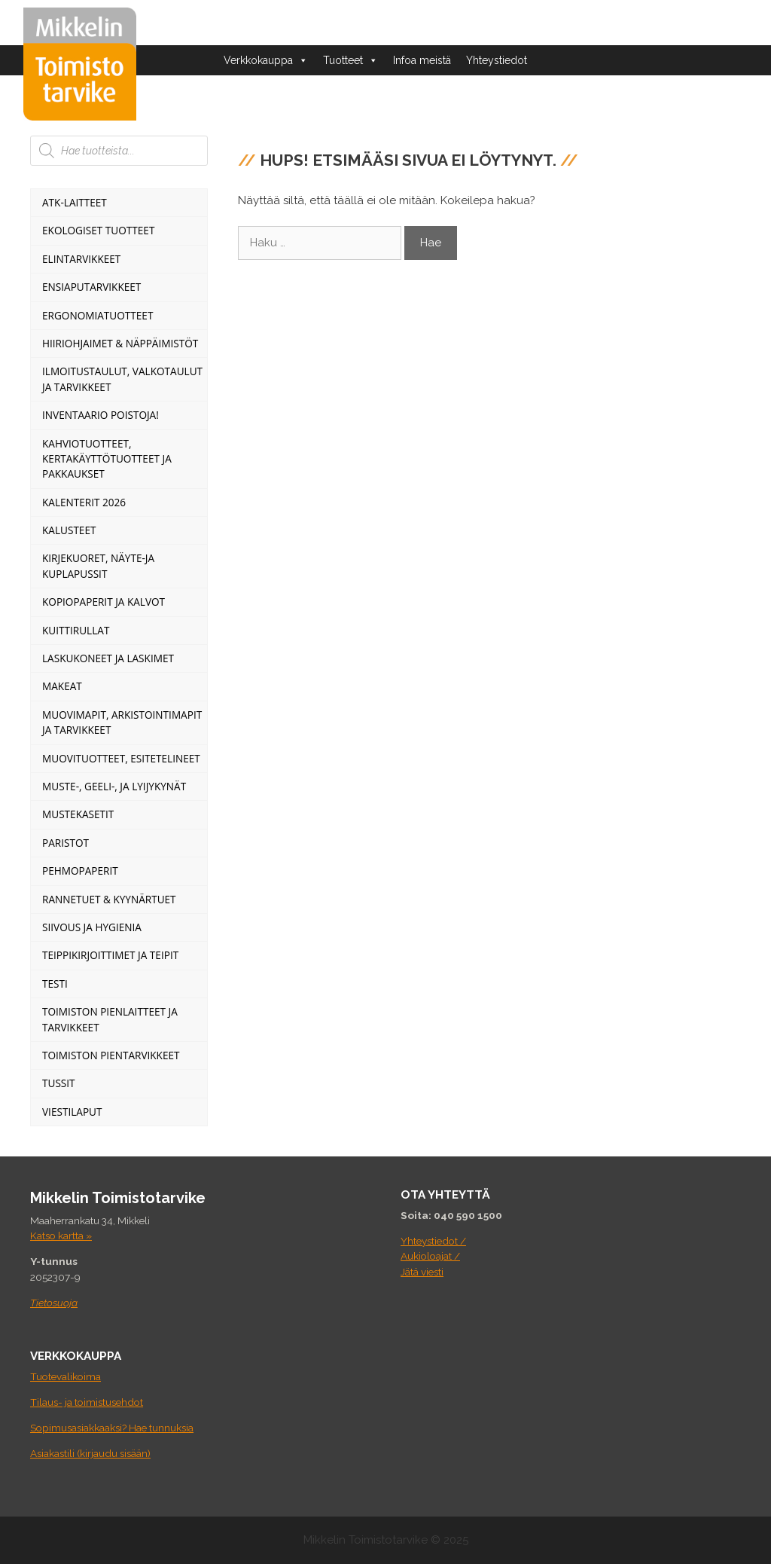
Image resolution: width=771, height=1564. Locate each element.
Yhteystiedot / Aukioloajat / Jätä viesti (433, 1256)
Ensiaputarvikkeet (91, 287)
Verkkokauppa (266, 60)
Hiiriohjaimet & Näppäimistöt (120, 343)
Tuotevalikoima (65, 1376)
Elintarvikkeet (81, 259)
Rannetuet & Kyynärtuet (109, 899)
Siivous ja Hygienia (92, 927)
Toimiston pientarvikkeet (111, 1055)
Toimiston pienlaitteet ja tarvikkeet (110, 1019)
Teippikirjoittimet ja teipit (110, 955)
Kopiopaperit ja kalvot (103, 601)
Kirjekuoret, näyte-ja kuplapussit (98, 565)
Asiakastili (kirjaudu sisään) (90, 1453)
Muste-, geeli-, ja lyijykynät (114, 786)
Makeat (62, 686)
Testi (55, 983)
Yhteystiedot (496, 60)
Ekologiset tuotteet (98, 230)
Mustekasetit (78, 814)
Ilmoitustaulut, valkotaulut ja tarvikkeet (122, 378)
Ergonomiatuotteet (97, 315)
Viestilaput (72, 1111)
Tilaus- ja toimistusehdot (86, 1402)
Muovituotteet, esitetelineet (121, 758)
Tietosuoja (54, 1303)
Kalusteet (69, 530)
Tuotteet (350, 60)
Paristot (65, 842)
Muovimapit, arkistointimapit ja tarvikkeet (122, 722)
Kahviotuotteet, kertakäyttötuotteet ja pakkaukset (107, 458)
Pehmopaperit (80, 870)
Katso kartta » (61, 1236)
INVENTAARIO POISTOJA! (100, 415)
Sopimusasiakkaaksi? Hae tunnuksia (112, 1428)
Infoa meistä (422, 60)
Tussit (58, 1083)
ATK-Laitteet (74, 202)
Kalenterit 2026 (84, 502)
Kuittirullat (75, 630)
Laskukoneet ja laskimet (108, 658)
